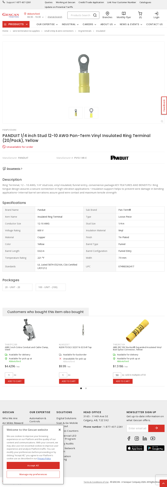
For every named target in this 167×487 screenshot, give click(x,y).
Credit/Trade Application (91, 2)
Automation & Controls (38, 420)
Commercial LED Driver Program (66, 437)
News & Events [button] (129, 24)
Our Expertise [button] (46, 24)
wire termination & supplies (26, 30)
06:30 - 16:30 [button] (34, 17)
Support (11, 2)
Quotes (49, 2)
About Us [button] (106, 24)
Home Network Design (65, 450)
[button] (81, 388)
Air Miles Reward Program (12, 424)
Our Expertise (40, 412)
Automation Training (63, 458)
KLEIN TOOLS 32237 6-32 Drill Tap (75, 347)
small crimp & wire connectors (59, 30)
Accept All (33, 465)
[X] (59, 429)
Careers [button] (88, 24)
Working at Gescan (65, 2)
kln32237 (64, 344)
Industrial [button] (69, 24)
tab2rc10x (119, 344)
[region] (33, 454)
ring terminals (84, 30)
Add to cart (15, 381)
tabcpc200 (11, 344)
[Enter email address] (138, 428)
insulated (100, 30)
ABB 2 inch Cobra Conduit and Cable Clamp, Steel (26, 348)
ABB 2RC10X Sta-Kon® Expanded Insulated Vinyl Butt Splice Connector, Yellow (137, 348)
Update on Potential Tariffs (59, 7)
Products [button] (16, 24)
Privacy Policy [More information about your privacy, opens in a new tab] (44, 458)
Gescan (8, 412)
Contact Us (154, 24)
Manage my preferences (33, 474)
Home (5, 30)
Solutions (64, 412)
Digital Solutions (66, 418)
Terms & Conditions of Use (96, 482)
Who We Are (10, 418)
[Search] (83, 15)
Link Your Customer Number (121, 2)
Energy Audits (65, 443)
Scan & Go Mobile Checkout (67, 424)
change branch (55, 17)
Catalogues (145, 2)
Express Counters (67, 430)
